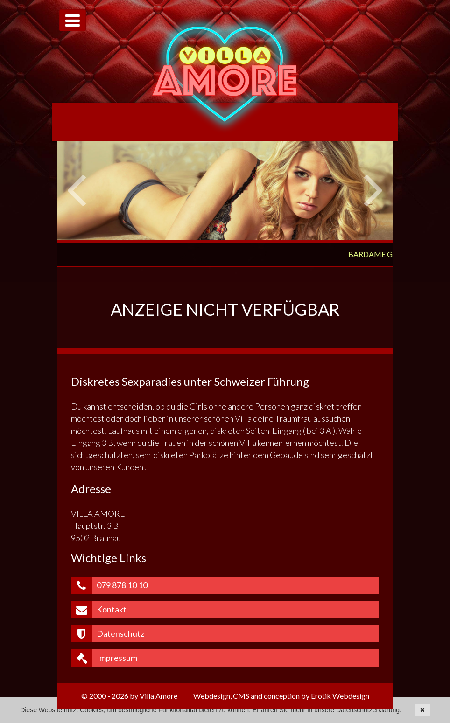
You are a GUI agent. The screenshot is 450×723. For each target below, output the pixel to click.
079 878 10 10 (109, 585)
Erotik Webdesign (340, 695)
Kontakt (99, 609)
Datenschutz (107, 633)
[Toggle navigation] (72, 20)
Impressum (104, 658)
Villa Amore (225, 73)
